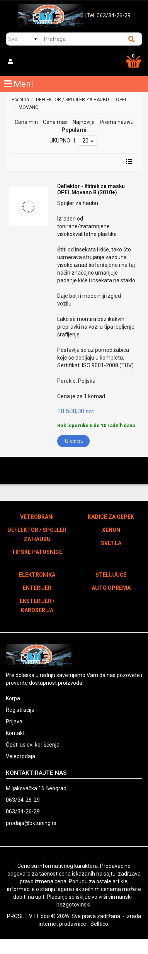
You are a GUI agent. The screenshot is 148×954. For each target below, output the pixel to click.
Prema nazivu (117, 122)
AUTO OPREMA (111, 588)
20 (88, 140)
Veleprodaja (20, 756)
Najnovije (84, 122)
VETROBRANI (37, 517)
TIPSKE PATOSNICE (37, 552)
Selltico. (99, 924)
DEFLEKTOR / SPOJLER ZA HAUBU (72, 99)
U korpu (74, 441)
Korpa (13, 698)
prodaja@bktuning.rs (31, 823)
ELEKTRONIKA (37, 575)
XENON (111, 530)
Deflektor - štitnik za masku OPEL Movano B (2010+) (91, 189)
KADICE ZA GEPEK (111, 517)
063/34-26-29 (23, 800)
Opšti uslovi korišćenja (33, 745)
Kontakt (15, 733)
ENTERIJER (37, 588)
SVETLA (111, 543)
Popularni (74, 130)
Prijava (14, 721)
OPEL (121, 99)
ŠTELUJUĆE (110, 575)
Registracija (20, 710)
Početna (20, 99)
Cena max (55, 122)
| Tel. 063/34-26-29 (108, 15)
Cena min (26, 122)
